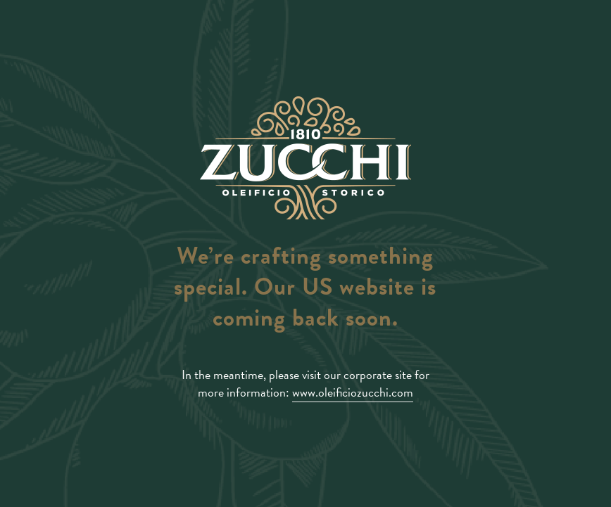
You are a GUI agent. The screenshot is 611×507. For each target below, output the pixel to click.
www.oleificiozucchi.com (352, 392)
